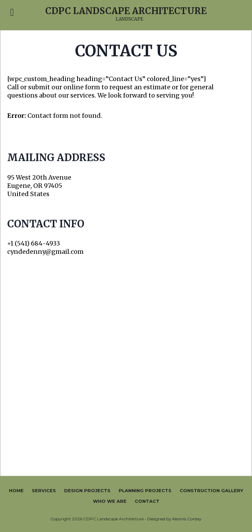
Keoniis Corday (187, 518)
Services (44, 490)
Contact (147, 501)
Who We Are (110, 501)
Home (16, 490)
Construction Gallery (211, 490)
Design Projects (87, 490)
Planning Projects (145, 490)
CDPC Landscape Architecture (126, 11)
